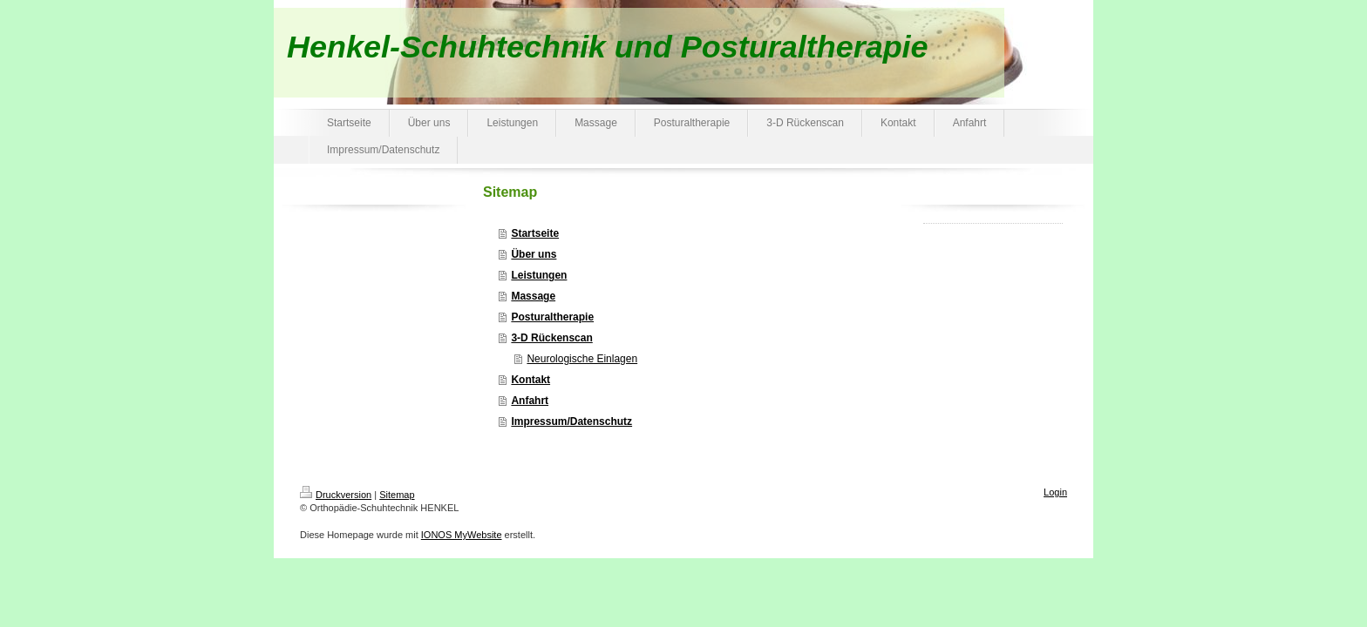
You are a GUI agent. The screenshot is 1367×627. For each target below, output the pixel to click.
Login (1055, 492)
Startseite (535, 233)
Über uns (533, 254)
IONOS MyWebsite (461, 534)
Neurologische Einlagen (582, 359)
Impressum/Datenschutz (571, 421)
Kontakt (530, 380)
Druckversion (335, 494)
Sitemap (396, 494)
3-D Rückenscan (551, 338)
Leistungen (539, 275)
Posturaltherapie (552, 317)
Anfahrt (529, 400)
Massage (533, 296)
